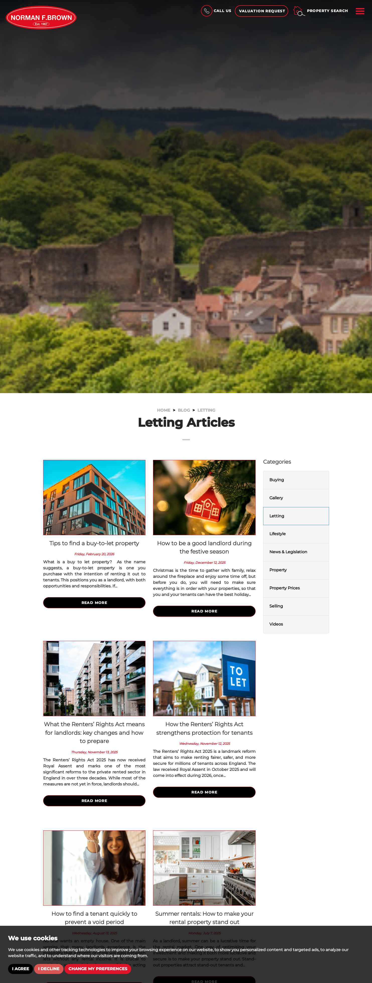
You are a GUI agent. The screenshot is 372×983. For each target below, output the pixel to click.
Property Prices (284, 588)
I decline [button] (48, 968)
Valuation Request (262, 11)
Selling (276, 606)
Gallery (276, 498)
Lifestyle (277, 533)
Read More (94, 602)
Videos (276, 624)
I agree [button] (20, 968)
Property (278, 570)
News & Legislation (288, 551)
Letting (276, 516)
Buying (276, 479)
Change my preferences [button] (97, 968)
